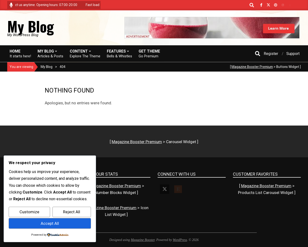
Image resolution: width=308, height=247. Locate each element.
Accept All (50, 223)
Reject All (71, 211)
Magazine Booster (142, 240)
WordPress (180, 240)
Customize (29, 211)
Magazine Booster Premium (252, 67)
